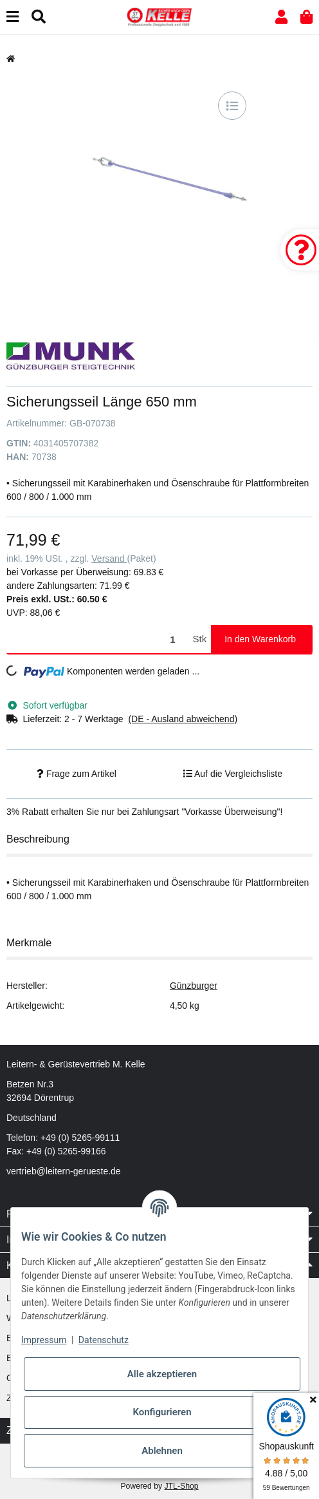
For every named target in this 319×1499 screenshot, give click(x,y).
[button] (281, 17)
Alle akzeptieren (162, 1374)
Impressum (43, 1340)
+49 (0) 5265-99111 (80, 1137)
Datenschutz (103, 1340)
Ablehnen (162, 1450)
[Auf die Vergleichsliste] (232, 105)
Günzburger (193, 985)
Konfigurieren (161, 1412)
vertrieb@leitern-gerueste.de (63, 1171)
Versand (109, 558)
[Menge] (97, 639)
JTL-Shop (181, 1486)
